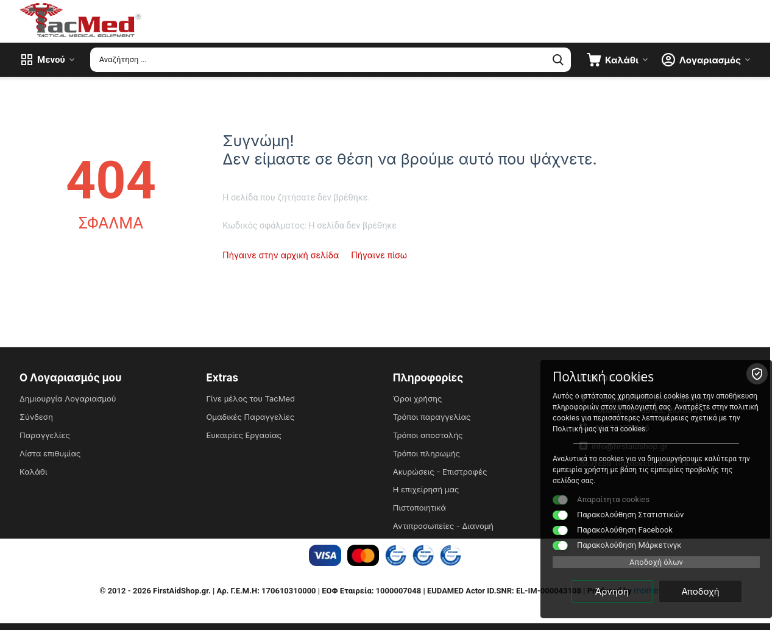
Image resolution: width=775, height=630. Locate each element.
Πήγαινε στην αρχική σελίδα (280, 255)
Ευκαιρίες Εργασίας (243, 435)
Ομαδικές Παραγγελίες (250, 417)
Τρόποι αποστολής (428, 435)
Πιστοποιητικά (419, 507)
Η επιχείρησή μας (426, 489)
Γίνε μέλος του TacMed (250, 398)
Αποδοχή (700, 591)
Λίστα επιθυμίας (49, 453)
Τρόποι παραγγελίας (432, 417)
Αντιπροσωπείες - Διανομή (443, 526)
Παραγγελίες (44, 435)
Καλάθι (33, 471)
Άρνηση (612, 591)
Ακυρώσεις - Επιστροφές (440, 471)
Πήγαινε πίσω (379, 255)
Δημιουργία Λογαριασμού (67, 398)
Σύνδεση (36, 417)
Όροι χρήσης (417, 398)
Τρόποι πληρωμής (426, 453)
